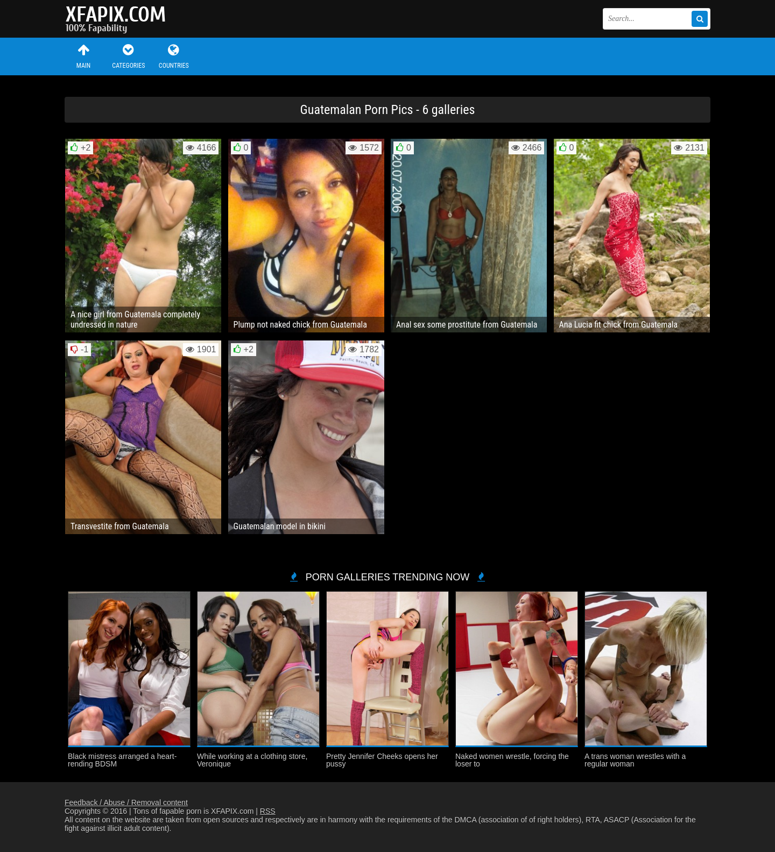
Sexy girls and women (118, 19)
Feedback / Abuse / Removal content (126, 802)
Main (83, 56)
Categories (128, 56)
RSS (268, 811)
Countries (174, 56)
